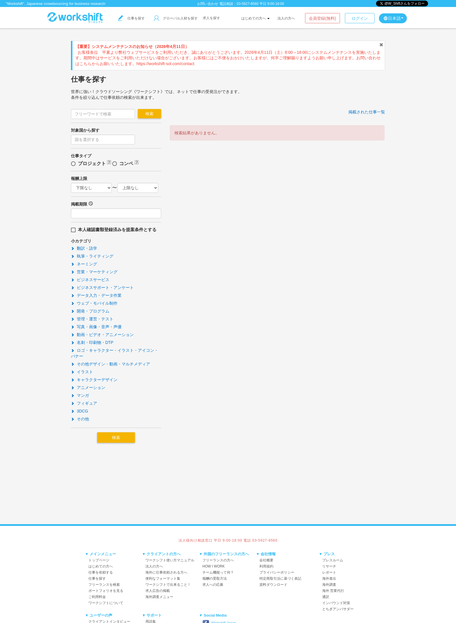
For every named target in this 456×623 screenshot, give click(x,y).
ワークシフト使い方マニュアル (169, 560)
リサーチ (329, 566)
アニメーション (88, 387)
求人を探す (211, 18)
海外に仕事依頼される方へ (166, 572)
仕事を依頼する (100, 572)
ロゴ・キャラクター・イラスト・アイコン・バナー (114, 353)
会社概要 (266, 560)
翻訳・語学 (84, 248)
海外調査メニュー (159, 597)
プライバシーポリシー (276, 572)
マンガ (80, 395)
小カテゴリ (81, 241)
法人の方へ (286, 18)
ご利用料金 (97, 597)
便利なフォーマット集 (162, 578)
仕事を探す (131, 18)
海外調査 (329, 585)
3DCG (79, 411)
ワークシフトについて (105, 603)
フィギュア (84, 403)
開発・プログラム (90, 311)
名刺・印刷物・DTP (92, 342)
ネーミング (84, 264)
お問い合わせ (207, 4)
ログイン (360, 18)
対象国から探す (85, 130)
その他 (80, 419)
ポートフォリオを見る (105, 591)
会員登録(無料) (322, 18)
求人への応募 (212, 585)
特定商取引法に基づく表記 (280, 578)
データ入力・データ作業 (96, 295)
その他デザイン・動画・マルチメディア (110, 364)
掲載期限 (79, 204)
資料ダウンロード (273, 585)
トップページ (98, 560)
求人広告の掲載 (157, 591)
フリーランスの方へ (218, 560)
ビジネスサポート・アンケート (102, 287)
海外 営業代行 (333, 591)
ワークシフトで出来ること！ (168, 585)
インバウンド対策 (336, 603)
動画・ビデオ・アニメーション (102, 334)
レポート (329, 572)
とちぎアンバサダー (338, 609)
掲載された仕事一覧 (366, 112)
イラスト (82, 371)
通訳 (325, 597)
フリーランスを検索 (104, 585)
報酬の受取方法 (214, 578)
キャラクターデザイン (94, 379)
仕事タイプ (81, 155)
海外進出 (329, 578)
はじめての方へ (255, 18)
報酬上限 (79, 178)
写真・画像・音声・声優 (96, 326)
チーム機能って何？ (218, 572)
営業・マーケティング (94, 271)
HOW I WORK (213, 566)
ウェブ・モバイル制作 (94, 303)
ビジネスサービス (90, 279)
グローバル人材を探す (176, 18)
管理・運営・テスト (92, 319)
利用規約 (266, 566)
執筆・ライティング (92, 256)
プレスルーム (332, 560)
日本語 (393, 18)
